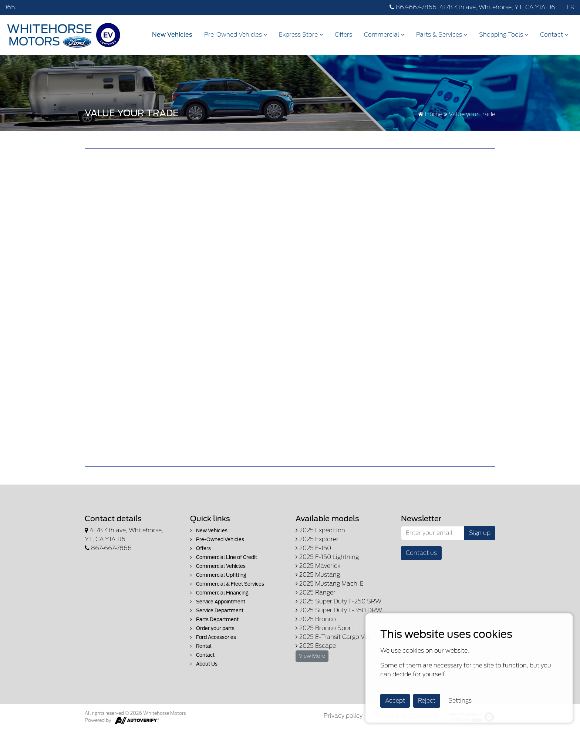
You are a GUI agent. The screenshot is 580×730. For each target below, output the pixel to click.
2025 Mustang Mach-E (330, 583)
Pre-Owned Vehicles (235, 34)
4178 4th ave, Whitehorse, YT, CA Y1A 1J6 (497, 7)
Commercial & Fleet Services (227, 584)
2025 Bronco (316, 619)
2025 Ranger (315, 592)
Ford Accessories (213, 637)
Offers (343, 34)
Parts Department (214, 619)
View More (312, 656)
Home (430, 114)
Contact (554, 34)
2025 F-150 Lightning (327, 556)
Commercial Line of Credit (223, 557)
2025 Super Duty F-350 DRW (339, 610)
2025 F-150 (313, 548)
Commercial (384, 34)
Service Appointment (217, 602)
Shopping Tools (503, 34)
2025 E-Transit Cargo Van (334, 636)
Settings (460, 700)
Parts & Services (441, 34)
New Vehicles (172, 34)
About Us (204, 664)
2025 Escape (316, 645)
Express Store (301, 34)
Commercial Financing (219, 593)
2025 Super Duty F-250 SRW (338, 601)
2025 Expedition (320, 530)
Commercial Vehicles (218, 566)
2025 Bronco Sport (324, 628)
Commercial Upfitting (218, 575)
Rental (201, 646)
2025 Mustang (318, 574)
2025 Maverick (318, 565)
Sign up (479, 532)
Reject (426, 700)
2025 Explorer (317, 539)
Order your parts (212, 628)
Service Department (216, 610)
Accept (395, 700)
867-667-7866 (413, 7)
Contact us (421, 552)
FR (570, 7)
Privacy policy (343, 715)
